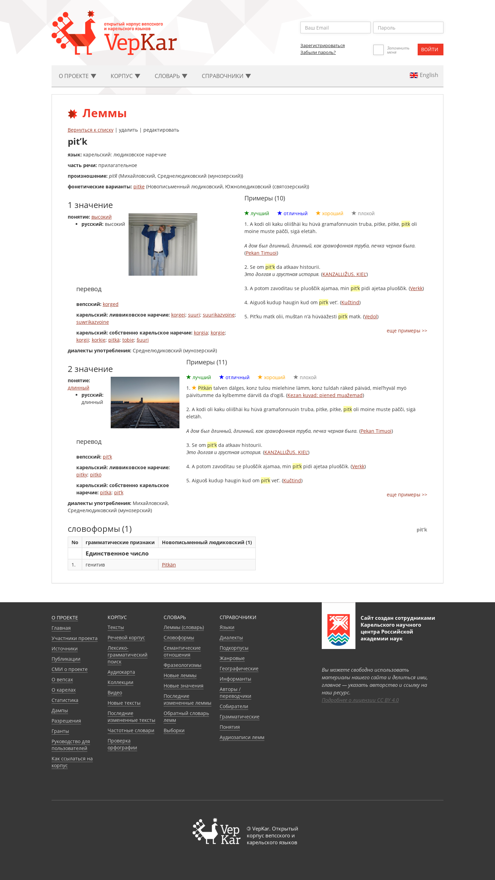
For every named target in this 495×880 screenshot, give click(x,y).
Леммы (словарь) (184, 627)
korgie (218, 332)
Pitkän (169, 564)
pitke (139, 186)
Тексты (116, 627)
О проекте (65, 617)
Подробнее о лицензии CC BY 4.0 (360, 699)
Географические (239, 668)
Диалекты (231, 637)
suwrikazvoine (92, 322)
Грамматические (240, 716)
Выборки (174, 730)
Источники (65, 648)
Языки (227, 627)
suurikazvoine (219, 314)
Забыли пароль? (318, 52)
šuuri (143, 340)
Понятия (230, 727)
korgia (201, 332)
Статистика (65, 700)
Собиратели (234, 706)
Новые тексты (124, 703)
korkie (99, 340)
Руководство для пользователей (71, 744)
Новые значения (184, 685)
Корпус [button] (125, 76)
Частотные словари (131, 730)
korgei (178, 314)
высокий (101, 216)
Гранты (60, 731)
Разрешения (66, 720)
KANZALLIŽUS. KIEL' (344, 274)
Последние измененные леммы (187, 699)
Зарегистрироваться (322, 45)
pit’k (107, 456)
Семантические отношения (182, 651)
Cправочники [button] (226, 76)
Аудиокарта (121, 672)
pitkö (95, 474)
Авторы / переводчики (235, 692)
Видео (115, 692)
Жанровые (232, 658)
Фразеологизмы (182, 665)
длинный (78, 387)
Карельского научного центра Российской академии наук (391, 631)
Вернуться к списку (90, 129)
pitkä (114, 340)
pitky (81, 474)
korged (111, 304)
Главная (61, 628)
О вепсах (62, 679)
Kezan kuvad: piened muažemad (325, 395)
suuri (194, 314)
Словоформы (179, 637)
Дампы (60, 710)
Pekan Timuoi (261, 253)
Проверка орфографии (122, 744)
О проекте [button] (77, 76)
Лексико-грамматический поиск (127, 655)
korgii (82, 340)
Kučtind (350, 302)
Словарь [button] (171, 76)
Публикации (66, 659)
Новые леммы (180, 675)
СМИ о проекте (70, 669)
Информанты (235, 678)
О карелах (64, 689)
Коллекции (120, 682)
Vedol (370, 316)
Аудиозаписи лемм (242, 737)
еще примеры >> (407, 330)
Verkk (416, 288)
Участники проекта (75, 638)
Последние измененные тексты (131, 716)
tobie (128, 340)
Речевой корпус (126, 637)
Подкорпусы (234, 648)
